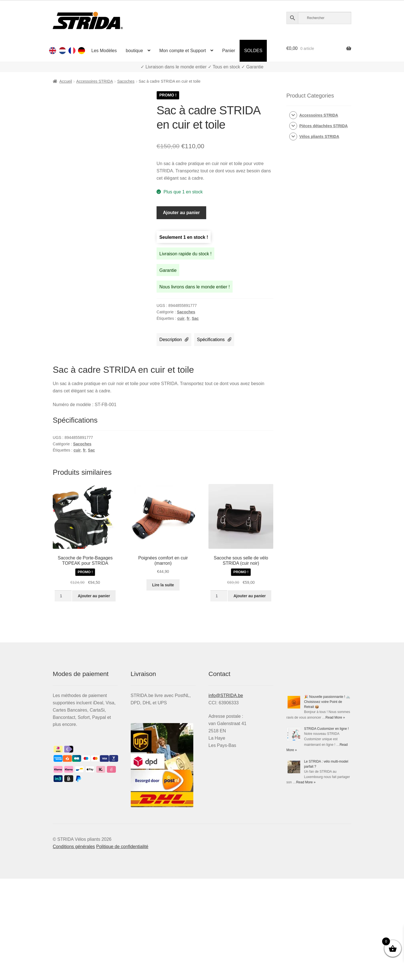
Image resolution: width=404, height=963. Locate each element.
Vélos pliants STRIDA (319, 136)
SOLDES (253, 50)
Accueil (65, 81)
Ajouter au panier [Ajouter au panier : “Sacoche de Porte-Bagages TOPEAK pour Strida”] (94, 596)
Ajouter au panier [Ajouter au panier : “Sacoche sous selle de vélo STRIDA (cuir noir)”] (249, 596)
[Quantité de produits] (63, 595)
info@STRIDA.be (225, 695)
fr (188, 318)
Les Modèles (104, 50)
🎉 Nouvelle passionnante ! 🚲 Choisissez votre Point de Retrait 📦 (327, 702)
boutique (134, 50)
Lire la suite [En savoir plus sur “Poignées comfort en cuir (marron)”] (163, 585)
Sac (195, 318)
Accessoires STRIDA (94, 81)
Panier (228, 50)
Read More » (335, 717)
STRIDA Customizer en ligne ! (326, 729)
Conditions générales (74, 846)
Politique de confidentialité (122, 846)
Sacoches (125, 81)
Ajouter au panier (181, 212)
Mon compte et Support (182, 50)
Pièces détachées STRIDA (323, 126)
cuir (181, 318)
